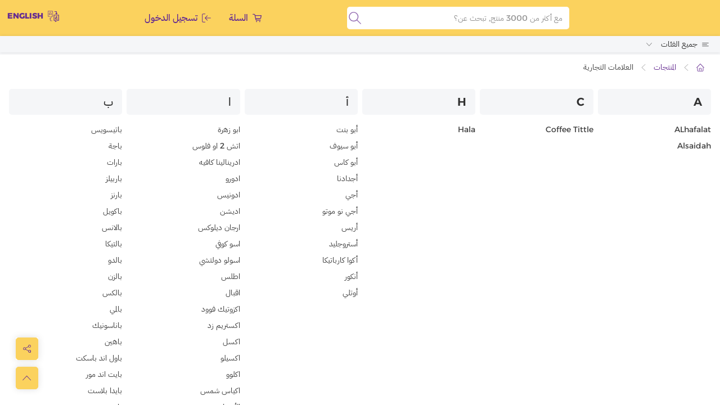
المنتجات (665, 68)
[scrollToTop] (27, 378)
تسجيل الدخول (178, 18)
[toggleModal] (27, 349)
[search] (355, 18)
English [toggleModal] (33, 16)
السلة (245, 18)
